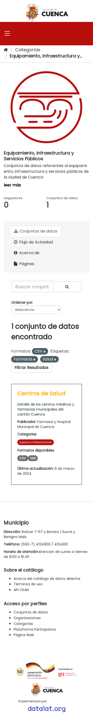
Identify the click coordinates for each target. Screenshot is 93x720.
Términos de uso (28, 584)
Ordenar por (21, 302)
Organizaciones (27, 617)
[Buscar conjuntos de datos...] (32, 286)
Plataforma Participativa (35, 629)
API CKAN (21, 589)
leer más (12, 185)
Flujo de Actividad (33, 242)
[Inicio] (6, 50)
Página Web (24, 634)
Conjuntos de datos (35, 231)
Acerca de (26, 253)
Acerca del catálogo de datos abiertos (47, 578)
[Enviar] (67, 286)
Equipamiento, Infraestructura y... (46, 56)
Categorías (27, 50)
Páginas (24, 264)
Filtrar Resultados (31, 367)
